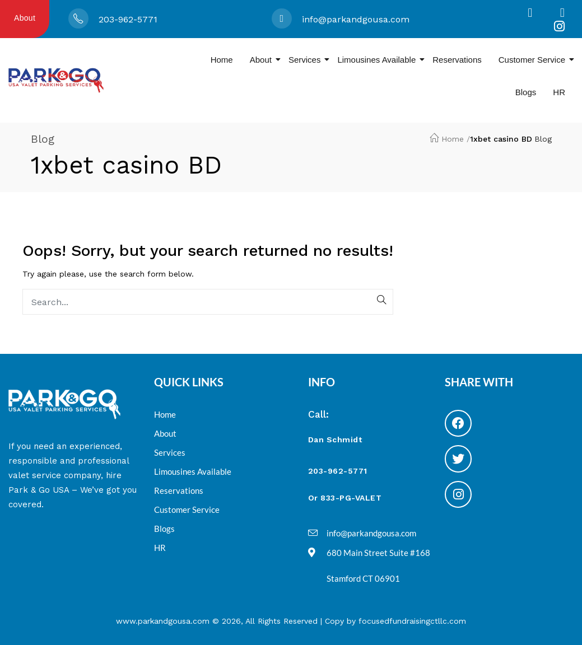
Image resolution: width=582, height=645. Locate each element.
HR (559, 92)
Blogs (526, 92)
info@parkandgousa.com (355, 19)
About (24, 17)
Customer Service (536, 59)
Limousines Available (380, 59)
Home (222, 59)
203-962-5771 (128, 19)
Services (308, 59)
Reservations (457, 59)
